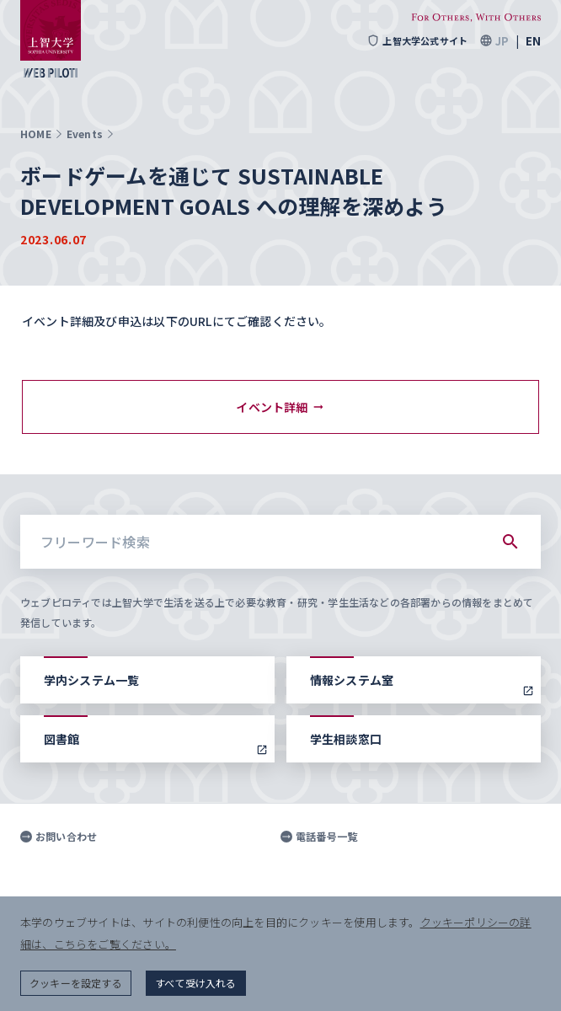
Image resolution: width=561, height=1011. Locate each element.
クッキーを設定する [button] (75, 983)
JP (502, 40)
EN (533, 40)
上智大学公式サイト (416, 40)
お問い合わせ (58, 836)
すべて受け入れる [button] (196, 983)
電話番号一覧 (318, 836)
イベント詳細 (280, 407)
